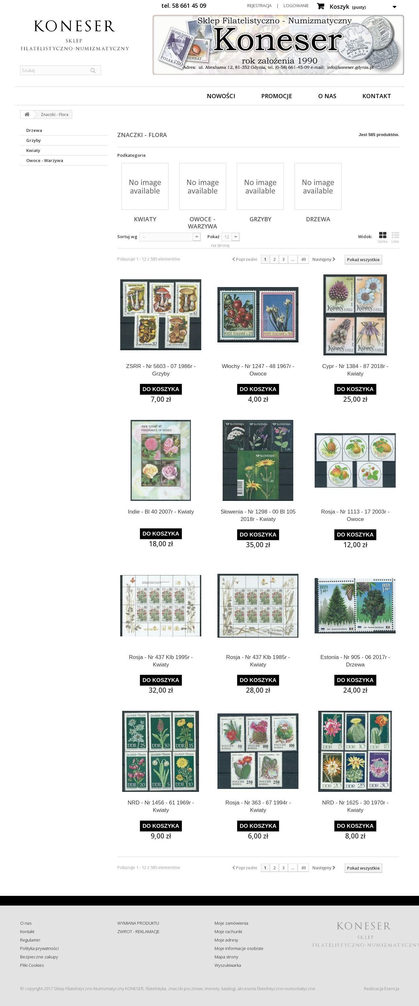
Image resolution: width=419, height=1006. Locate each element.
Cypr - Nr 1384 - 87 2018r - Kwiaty (355, 370)
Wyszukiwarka (228, 965)
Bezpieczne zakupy (39, 957)
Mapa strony (226, 957)
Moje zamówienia (231, 923)
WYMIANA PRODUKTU (138, 923)
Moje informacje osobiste (239, 948)
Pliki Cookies (32, 965)
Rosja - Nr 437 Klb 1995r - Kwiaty (161, 661)
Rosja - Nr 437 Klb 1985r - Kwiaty (258, 661)
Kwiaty (33, 150)
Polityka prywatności (39, 948)
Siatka (383, 237)
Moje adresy (226, 940)
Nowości (221, 96)
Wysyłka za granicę (135, 965)
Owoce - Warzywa (44, 160)
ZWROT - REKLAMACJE (138, 931)
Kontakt (376, 96)
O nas (327, 96)
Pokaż (213, 236)
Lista (395, 237)
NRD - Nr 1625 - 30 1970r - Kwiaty (355, 806)
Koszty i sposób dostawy (140, 957)
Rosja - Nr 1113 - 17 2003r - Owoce (355, 515)
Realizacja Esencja (381, 988)
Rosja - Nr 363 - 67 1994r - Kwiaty (258, 806)
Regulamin (30, 940)
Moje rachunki (228, 931)
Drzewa (34, 130)
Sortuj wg (127, 236)
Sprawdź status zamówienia (143, 948)
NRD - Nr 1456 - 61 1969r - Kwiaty (161, 806)
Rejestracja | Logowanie (278, 5)
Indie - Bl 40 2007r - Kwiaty (161, 512)
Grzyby (33, 140)
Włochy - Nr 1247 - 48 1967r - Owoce (258, 370)
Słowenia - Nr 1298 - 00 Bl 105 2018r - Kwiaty (258, 515)
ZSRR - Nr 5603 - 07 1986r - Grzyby (160, 370)
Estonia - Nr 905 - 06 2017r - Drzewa (355, 661)
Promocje (276, 96)
